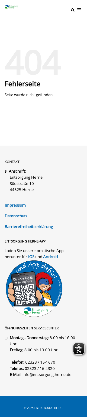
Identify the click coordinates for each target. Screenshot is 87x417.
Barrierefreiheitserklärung (29, 226)
